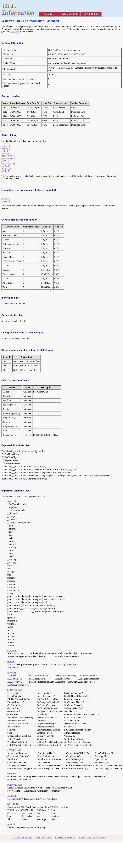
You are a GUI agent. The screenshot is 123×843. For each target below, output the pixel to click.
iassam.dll (5, 201)
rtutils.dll (5, 166)
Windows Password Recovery (92, 837)
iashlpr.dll (5, 198)
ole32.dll (5, 161)
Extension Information (65, 837)
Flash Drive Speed (44, 837)
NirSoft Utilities (91, 14)
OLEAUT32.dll (8, 164)
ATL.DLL (5, 148)
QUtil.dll (5, 171)
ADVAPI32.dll (8, 159)
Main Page (49, 14)
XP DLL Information (22, 837)
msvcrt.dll (5, 146)
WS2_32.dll (6, 169)
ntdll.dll (4, 151)
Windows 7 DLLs (70, 14)
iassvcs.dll (6, 153)
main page (14, 31)
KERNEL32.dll (8, 156)
